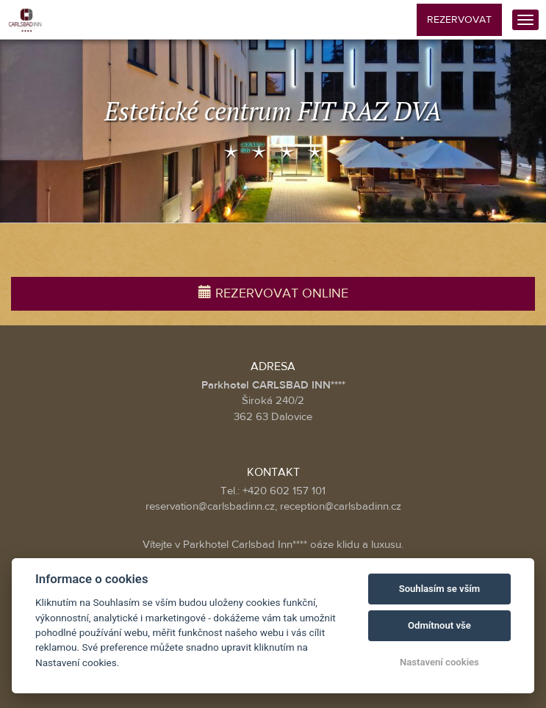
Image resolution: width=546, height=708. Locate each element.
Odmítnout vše (439, 625)
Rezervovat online (273, 293)
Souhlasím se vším (440, 588)
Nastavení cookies (439, 662)
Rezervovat (459, 19)
